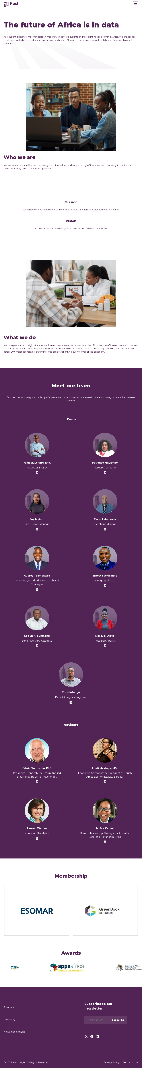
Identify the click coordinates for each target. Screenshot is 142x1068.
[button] (135, 4)
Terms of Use (130, 1062)
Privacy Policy (111, 1062)
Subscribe (118, 1019)
